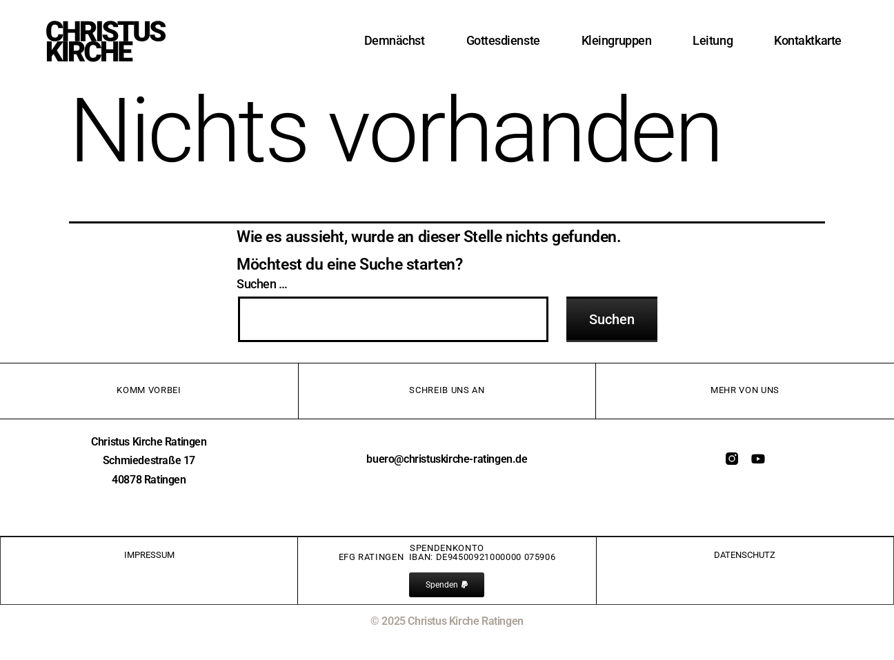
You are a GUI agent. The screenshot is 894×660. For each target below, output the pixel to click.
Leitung (713, 40)
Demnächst (394, 40)
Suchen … (262, 284)
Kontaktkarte (808, 40)
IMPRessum (149, 555)
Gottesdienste (503, 40)
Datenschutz (744, 555)
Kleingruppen (617, 40)
